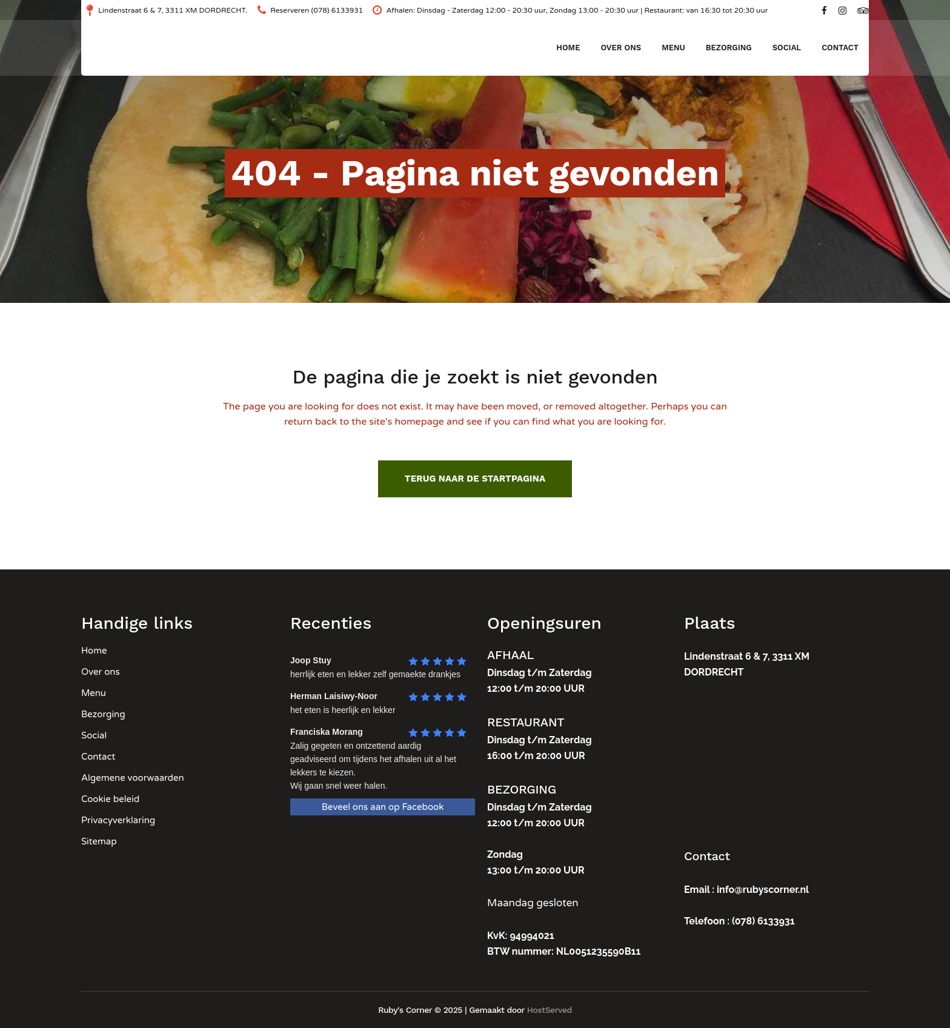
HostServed (549, 1010)
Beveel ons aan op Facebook (383, 806)
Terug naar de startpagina (475, 478)
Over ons (100, 671)
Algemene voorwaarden (132, 777)
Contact (98, 756)
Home (94, 650)
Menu (93, 693)
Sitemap (99, 841)
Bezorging (103, 714)
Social (94, 735)
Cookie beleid (110, 799)
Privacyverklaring (118, 820)
